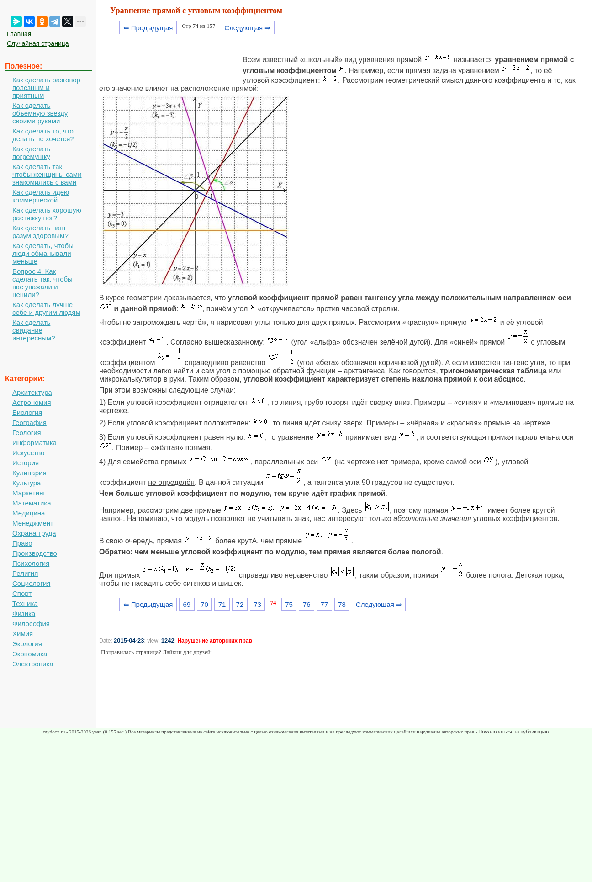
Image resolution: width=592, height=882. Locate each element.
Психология (30, 563)
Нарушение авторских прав (214, 641)
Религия (25, 573)
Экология (27, 644)
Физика (23, 613)
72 (239, 604)
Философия (31, 623)
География (29, 422)
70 (204, 604)
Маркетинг (29, 493)
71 (222, 604)
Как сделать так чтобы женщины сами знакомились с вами (47, 174)
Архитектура (32, 392)
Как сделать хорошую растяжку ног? (46, 214)
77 (324, 604)
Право (22, 543)
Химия (22, 634)
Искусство (28, 453)
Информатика (34, 442)
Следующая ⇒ (247, 28)
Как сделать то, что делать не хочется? (43, 135)
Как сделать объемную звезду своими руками (40, 113)
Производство (34, 553)
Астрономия (31, 402)
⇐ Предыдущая (148, 28)
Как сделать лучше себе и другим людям (46, 308)
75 (289, 604)
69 (186, 604)
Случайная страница (38, 43)
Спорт (22, 593)
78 (342, 604)
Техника (25, 603)
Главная (19, 33)
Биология (27, 412)
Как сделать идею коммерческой (40, 196)
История (25, 463)
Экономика (29, 654)
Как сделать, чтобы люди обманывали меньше (43, 253)
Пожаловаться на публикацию (513, 731)
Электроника (32, 664)
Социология (31, 583)
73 (257, 604)
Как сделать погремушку (31, 152)
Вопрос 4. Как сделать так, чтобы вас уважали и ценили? (42, 282)
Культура (26, 483)
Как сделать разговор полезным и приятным (46, 87)
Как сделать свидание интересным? (33, 330)
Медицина (28, 513)
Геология (26, 432)
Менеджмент (32, 523)
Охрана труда (34, 533)
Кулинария (29, 473)
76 (307, 604)
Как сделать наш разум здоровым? (40, 231)
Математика (31, 503)
